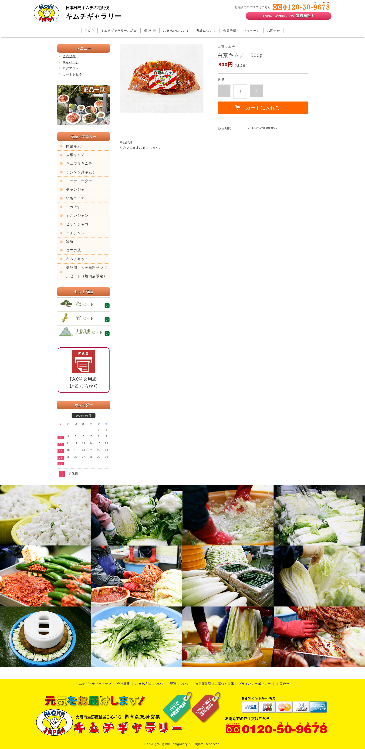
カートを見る (72, 74)
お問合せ (273, 30)
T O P (89, 30)
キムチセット (77, 259)
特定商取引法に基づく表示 (214, 683)
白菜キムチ (75, 146)
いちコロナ (75, 198)
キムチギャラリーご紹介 (119, 30)
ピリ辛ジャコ (77, 224)
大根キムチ (75, 155)
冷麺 (70, 242)
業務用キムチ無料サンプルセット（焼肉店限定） (86, 272)
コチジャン (75, 233)
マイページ (251, 30)
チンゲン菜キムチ (81, 172)
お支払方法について (150, 683)
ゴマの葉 (73, 250)
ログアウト (71, 68)
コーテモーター (79, 181)
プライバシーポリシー (254, 683)
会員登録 (229, 30)
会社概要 (123, 683)
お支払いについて (176, 30)
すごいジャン (77, 215)
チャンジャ (75, 189)
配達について (206, 30)
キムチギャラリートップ (94, 683)
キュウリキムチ (79, 163)
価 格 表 (150, 30)
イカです (73, 207)
